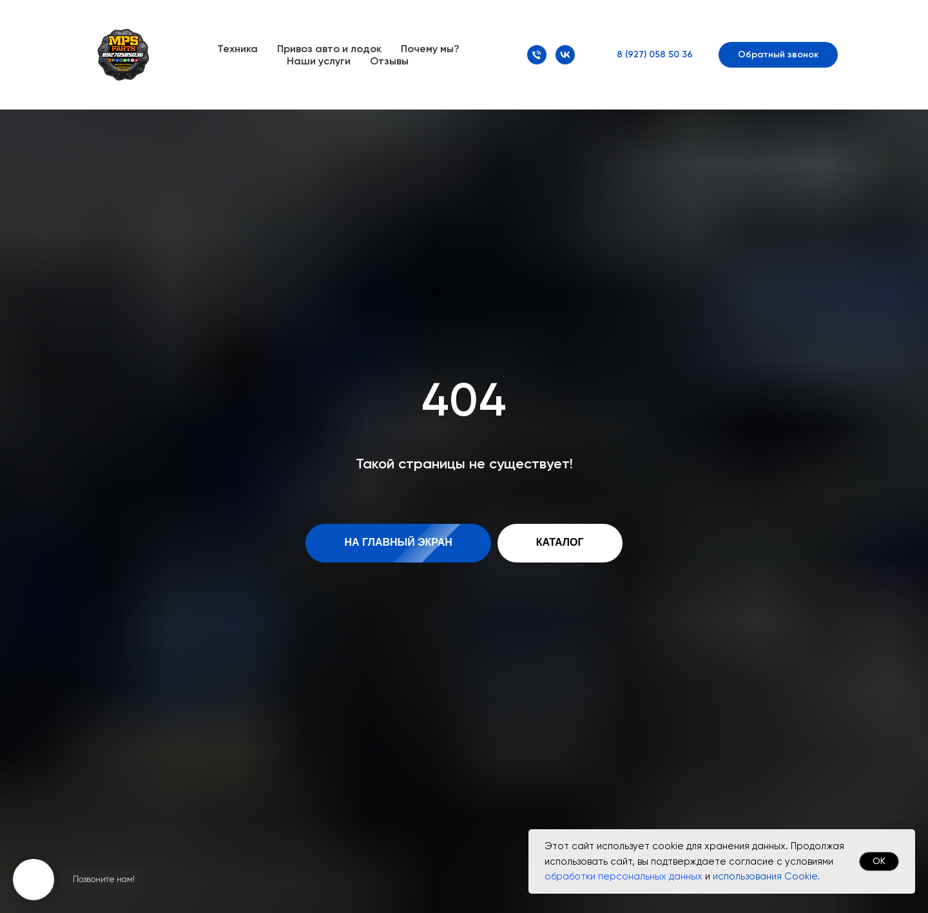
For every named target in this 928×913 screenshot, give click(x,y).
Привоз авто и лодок (329, 49)
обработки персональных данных (623, 876)
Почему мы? (430, 49)
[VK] (565, 54)
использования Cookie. (766, 876)
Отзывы (389, 61)
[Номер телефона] (536, 54)
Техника (237, 49)
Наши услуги (319, 61)
